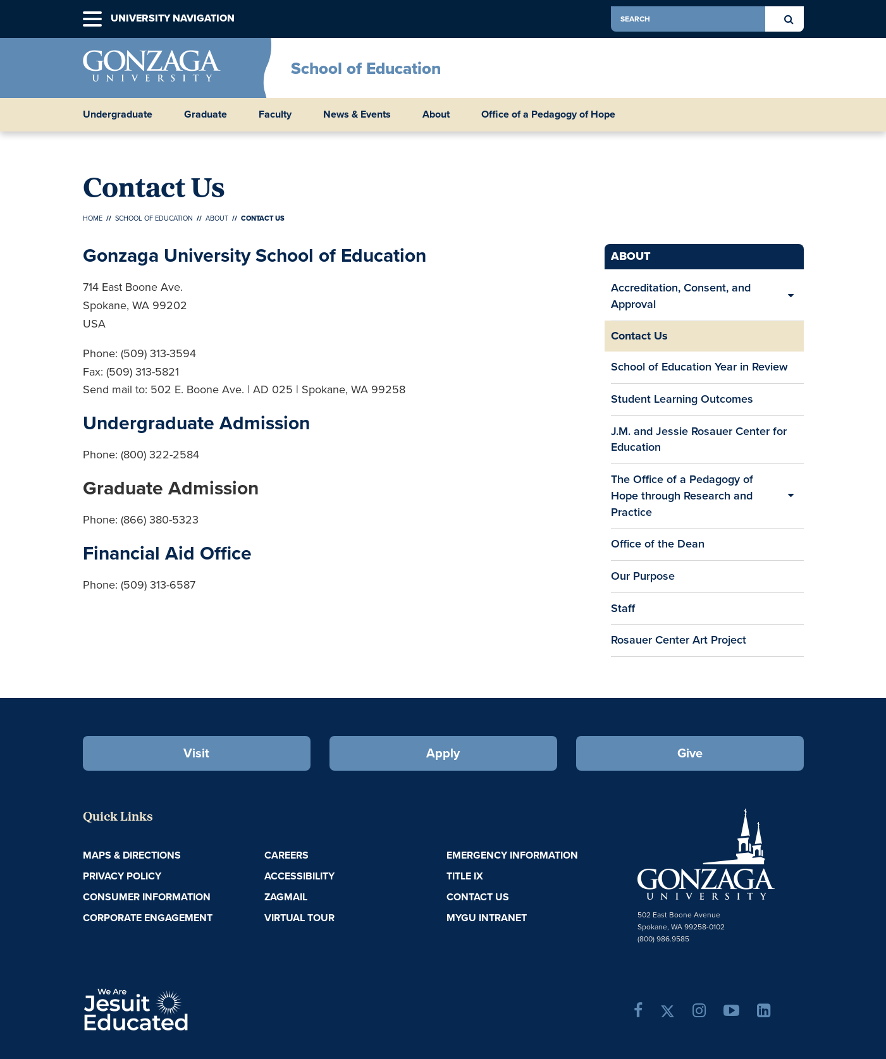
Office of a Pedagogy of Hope (548, 114)
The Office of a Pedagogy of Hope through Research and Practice (682, 495)
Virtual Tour (299, 917)
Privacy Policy (122, 876)
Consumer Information (147, 897)
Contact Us (639, 335)
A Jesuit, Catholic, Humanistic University (190, 1008)
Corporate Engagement (147, 917)
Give (690, 753)
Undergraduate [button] (117, 114)
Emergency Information (512, 855)
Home (92, 218)
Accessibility (299, 876)
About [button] (436, 114)
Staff (623, 608)
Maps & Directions (132, 855)
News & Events (357, 114)
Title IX (464, 876)
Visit (196, 753)
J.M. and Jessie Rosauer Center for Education (699, 439)
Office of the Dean (657, 544)
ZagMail (285, 897)
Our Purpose (643, 576)
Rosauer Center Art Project (678, 640)
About (217, 218)
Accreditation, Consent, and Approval (681, 295)
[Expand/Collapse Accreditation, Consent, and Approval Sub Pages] (791, 296)
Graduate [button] (205, 114)
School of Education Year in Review (699, 366)
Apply (443, 753)
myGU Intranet (486, 917)
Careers (286, 855)
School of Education (366, 68)
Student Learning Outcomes (682, 399)
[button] (92, 19)
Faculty (275, 114)
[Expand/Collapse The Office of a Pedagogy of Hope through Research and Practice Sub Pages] (791, 496)
